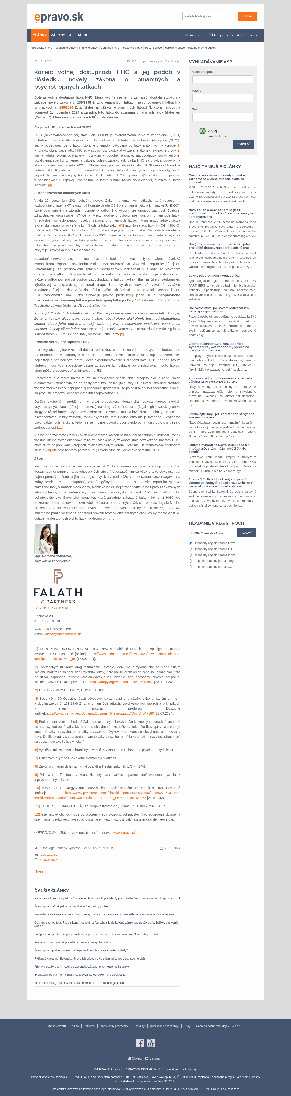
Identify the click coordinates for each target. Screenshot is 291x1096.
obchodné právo (65, 47)
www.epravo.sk (124, 832)
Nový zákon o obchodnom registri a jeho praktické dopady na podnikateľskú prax (219, 246)
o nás (75, 1026)
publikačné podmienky (164, 1026)
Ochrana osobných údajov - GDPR (218, 1026)
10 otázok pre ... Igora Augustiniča (214, 275)
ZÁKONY (58, 35)
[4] (50, 185)
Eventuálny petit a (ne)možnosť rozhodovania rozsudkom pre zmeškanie (79, 974)
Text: (195, 109)
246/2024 (66, 107)
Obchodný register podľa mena (212, 555)
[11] (60, 427)
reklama (89, 1026)
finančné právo (88, 47)
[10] (118, 393)
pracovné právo (132, 47)
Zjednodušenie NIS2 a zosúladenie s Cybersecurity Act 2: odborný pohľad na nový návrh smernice (219, 347)
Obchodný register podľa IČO (211, 549)
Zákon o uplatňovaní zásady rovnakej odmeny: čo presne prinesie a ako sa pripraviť (217, 179)
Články (137, 1058)
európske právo (175, 47)
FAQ (187, 1026)
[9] (122, 334)
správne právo (110, 47)
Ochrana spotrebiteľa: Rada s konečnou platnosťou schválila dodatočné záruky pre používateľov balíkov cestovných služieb (107, 924)
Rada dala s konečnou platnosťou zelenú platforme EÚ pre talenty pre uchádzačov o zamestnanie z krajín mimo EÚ (107, 898)
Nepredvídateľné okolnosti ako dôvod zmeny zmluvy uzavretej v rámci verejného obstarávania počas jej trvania (104, 914)
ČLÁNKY (40, 35)
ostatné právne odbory (202, 47)
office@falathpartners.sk (63, 634)
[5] (122, 225)
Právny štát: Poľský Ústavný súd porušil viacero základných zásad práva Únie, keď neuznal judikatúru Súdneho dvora (220, 483)
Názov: (197, 90)
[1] (178, 145)
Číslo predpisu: (203, 72)
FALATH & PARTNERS (51, 608)
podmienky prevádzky (114, 1026)
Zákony (154, 1058)
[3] (145, 175)
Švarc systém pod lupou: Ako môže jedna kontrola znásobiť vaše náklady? (81, 950)
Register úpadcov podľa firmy (211, 561)
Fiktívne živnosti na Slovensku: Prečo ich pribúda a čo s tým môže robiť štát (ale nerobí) (89, 958)
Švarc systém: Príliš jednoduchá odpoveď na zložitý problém (72, 906)
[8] (131, 295)
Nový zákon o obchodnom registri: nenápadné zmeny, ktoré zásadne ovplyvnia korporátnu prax (222, 213)
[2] (178, 150)
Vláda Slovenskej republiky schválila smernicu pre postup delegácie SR (79, 983)
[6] (178, 245)
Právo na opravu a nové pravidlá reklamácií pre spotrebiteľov (72, 942)
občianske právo (41, 47)
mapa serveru (57, 1026)
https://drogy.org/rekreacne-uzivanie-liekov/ (122, 682)
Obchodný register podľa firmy (212, 543)
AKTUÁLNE (78, 35)
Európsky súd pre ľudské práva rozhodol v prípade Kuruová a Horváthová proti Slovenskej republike (97, 934)
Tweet (39, 871)
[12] (48, 450)
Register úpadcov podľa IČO (210, 566)
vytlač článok (48, 859)
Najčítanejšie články (215, 166)
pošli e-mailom (49, 855)
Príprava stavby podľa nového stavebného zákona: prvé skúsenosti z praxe (81, 966)
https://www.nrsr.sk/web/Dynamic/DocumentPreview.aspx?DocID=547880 (100, 713)
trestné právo (153, 47)
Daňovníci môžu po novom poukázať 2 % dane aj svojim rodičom (219, 309)
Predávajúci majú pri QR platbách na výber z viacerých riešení (221, 415)
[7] (95, 250)
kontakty (139, 1026)
